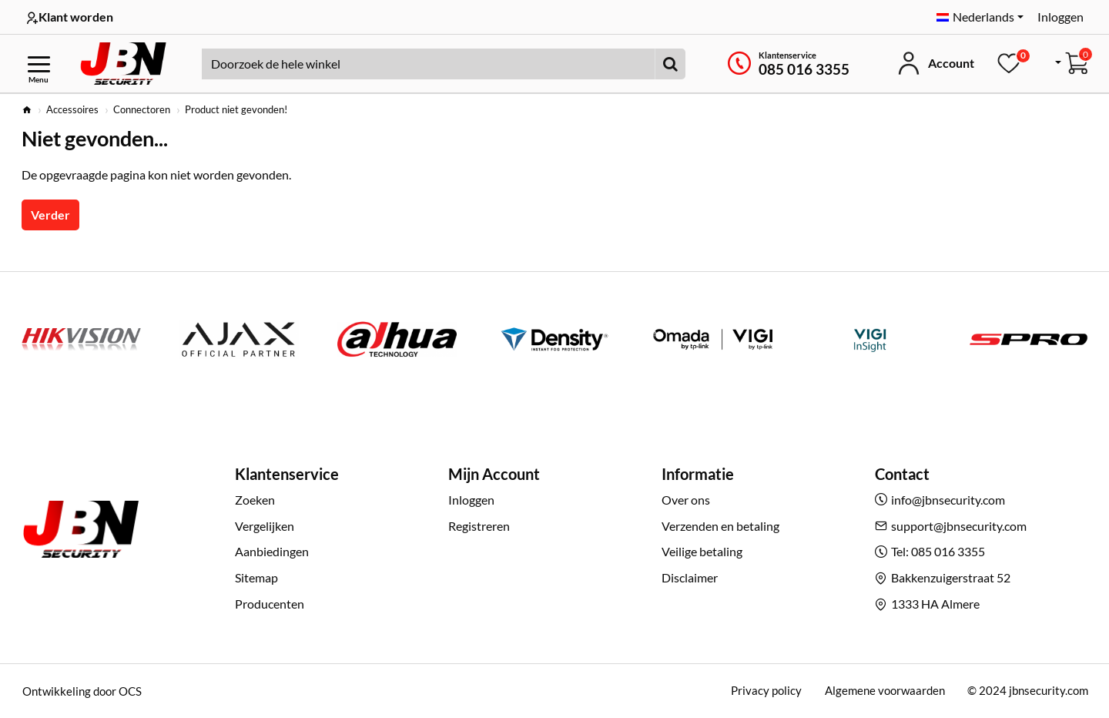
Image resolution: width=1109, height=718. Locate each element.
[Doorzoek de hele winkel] (670, 64)
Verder (50, 214)
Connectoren (141, 109)
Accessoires (72, 109)
